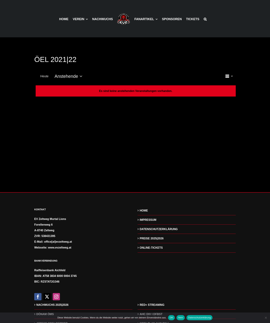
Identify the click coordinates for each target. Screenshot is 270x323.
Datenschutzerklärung (199, 317)
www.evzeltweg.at (59, 247)
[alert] (136, 91)
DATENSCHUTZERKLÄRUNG (159, 229)
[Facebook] (37, 296)
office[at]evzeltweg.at (58, 241)
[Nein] (265, 317)
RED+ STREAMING (152, 304)
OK (171, 317)
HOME (144, 210)
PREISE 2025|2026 (152, 238)
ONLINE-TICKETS (151, 247)
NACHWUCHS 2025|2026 (52, 304)
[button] (205, 19)
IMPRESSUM (148, 219)
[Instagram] (56, 296)
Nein (180, 317)
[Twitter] (47, 296)
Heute (44, 76)
